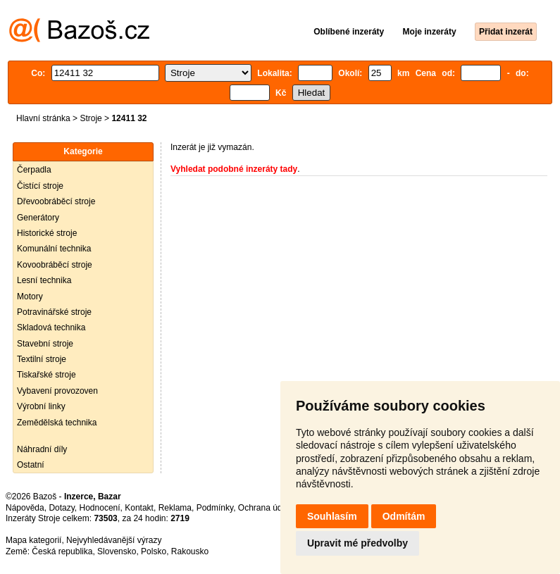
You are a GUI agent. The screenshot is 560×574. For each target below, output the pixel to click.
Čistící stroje (40, 186)
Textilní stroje (41, 359)
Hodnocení (100, 508)
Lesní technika (44, 280)
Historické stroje (47, 233)
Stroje (90, 118)
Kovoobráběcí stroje (54, 265)
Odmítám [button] (403, 516)
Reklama (175, 508)
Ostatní (30, 465)
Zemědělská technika (57, 423)
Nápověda (25, 508)
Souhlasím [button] (332, 516)
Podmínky (215, 508)
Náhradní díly (42, 449)
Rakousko (190, 551)
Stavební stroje (45, 344)
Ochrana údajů (266, 508)
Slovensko (116, 551)
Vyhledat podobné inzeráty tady (233, 169)
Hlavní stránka (43, 118)
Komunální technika (54, 249)
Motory (30, 296)
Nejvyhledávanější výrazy (113, 540)
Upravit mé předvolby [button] (357, 543)
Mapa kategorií (33, 540)
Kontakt (139, 508)
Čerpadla (34, 170)
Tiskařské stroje (46, 375)
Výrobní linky (41, 406)
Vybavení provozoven (57, 391)
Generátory (38, 218)
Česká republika (62, 551)
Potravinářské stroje (54, 312)
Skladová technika (51, 327)
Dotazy (61, 508)
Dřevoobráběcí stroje (56, 201)
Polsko (153, 551)
